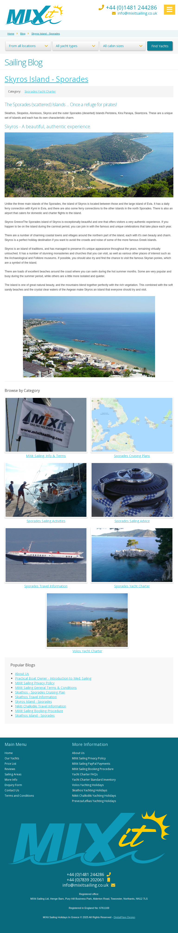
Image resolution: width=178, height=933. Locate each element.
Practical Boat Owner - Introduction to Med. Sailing (53, 678)
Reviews (10, 769)
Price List (10, 764)
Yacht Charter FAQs (85, 774)
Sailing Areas (13, 774)
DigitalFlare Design (124, 917)
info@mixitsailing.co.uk (137, 13)
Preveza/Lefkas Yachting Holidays (94, 801)
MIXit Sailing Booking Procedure (39, 711)
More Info (11, 780)
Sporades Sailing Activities (46, 492)
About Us (22, 673)
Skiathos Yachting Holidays (89, 790)
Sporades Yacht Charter (40, 91)
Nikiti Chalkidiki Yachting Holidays (94, 796)
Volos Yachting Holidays (88, 785)
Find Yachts (159, 46)
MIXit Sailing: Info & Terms (46, 427)
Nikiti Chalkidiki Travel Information (40, 706)
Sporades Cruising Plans (132, 427)
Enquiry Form (13, 785)
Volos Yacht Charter (87, 622)
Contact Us (12, 790)
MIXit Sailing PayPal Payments (91, 764)
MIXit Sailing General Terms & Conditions (46, 687)
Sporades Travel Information (46, 557)
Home (9, 753)
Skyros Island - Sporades (46, 79)
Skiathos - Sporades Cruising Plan (40, 692)
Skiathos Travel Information (36, 697)
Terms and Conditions (19, 796)
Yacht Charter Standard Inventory (94, 780)
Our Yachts (12, 758)
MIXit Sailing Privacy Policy (34, 683)
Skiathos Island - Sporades (35, 715)
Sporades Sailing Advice (132, 492)
